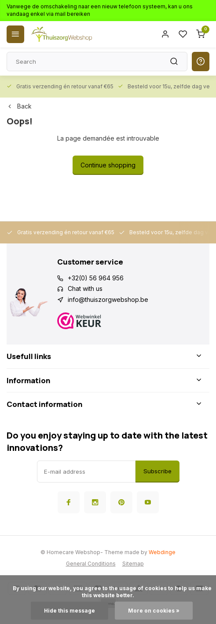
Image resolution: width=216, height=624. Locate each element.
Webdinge (162, 552)
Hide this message (69, 610)
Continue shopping (108, 165)
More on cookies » (153, 610)
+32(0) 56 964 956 (96, 278)
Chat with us (85, 288)
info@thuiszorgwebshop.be (108, 299)
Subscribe (157, 471)
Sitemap (133, 563)
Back (19, 106)
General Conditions (91, 563)
